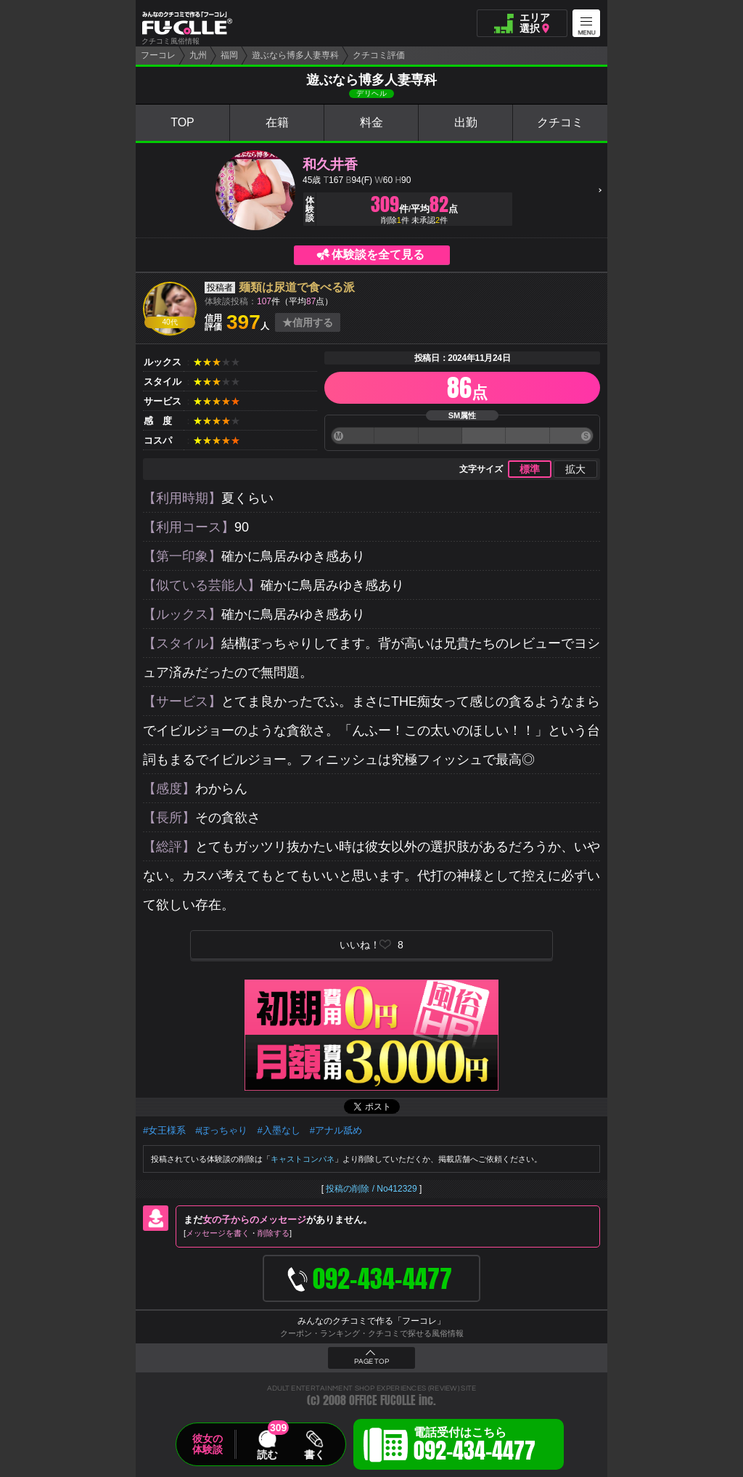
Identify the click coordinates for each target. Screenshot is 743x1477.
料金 (371, 122)
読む (267, 1454)
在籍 (277, 122)
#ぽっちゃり (221, 1130)
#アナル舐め (336, 1130)
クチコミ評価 (379, 55)
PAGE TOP (371, 1361)
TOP (182, 122)
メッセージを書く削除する (238, 1233)
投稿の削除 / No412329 (371, 1189)
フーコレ (158, 55)
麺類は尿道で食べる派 (297, 287)
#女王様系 (164, 1130)
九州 (198, 55)
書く (314, 1454)
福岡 (229, 55)
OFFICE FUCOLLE (382, 1400)
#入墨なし (278, 1130)
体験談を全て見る (378, 254)
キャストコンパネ (302, 1159)
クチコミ (560, 122)
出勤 (465, 122)
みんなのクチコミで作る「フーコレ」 (371, 1321)
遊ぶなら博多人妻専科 (295, 55)
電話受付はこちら (474, 1446)
